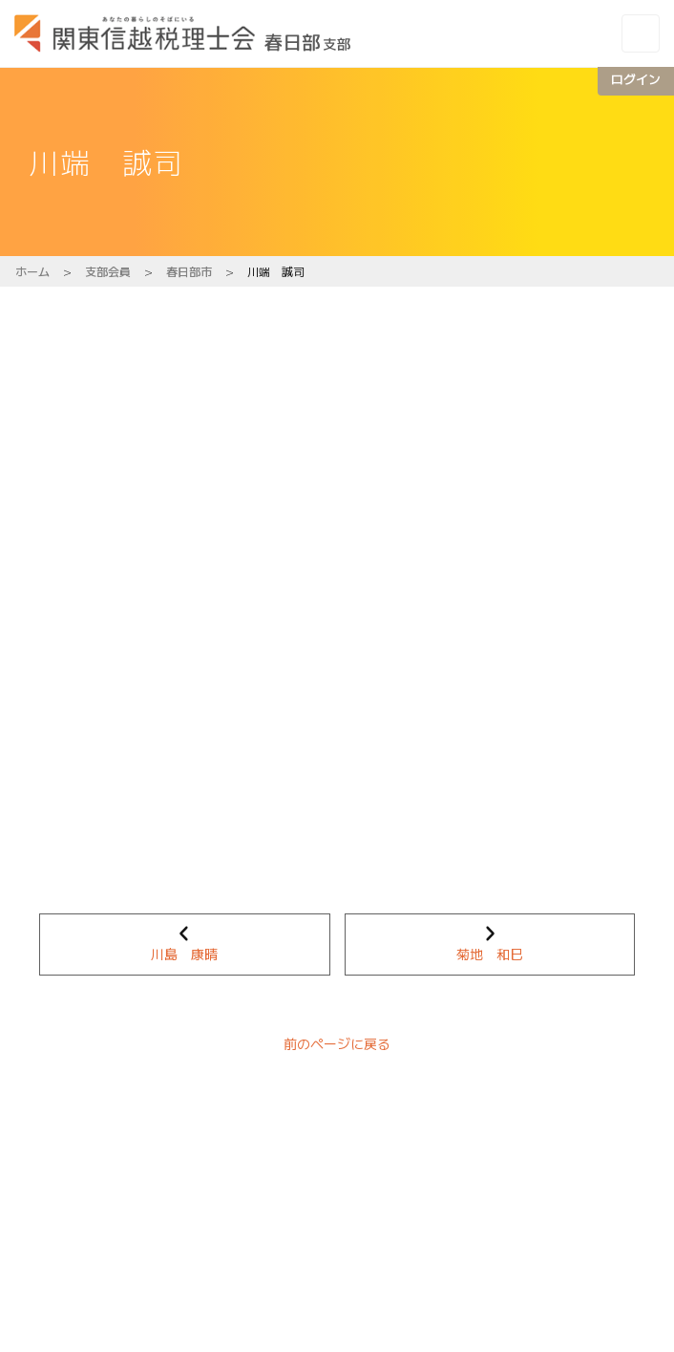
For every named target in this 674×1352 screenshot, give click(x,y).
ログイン (636, 79)
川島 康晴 (184, 953)
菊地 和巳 (489, 953)
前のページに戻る (337, 1043)
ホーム (32, 271)
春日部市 (189, 271)
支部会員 (108, 271)
